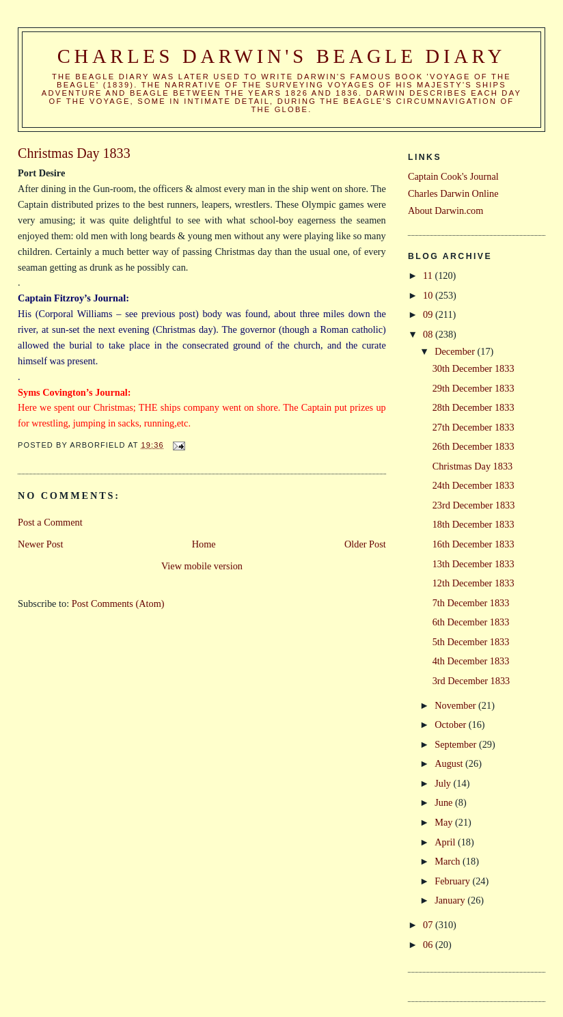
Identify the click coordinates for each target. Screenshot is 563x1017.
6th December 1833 (471, 621)
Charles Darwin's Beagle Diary (281, 56)
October (452, 724)
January (451, 900)
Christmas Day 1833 (472, 466)
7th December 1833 (471, 602)
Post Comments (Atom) (118, 603)
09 (429, 314)
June (445, 802)
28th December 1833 (473, 407)
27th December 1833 (473, 427)
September (457, 744)
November (456, 705)
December (456, 351)
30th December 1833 (473, 368)
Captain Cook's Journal (453, 176)
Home (204, 544)
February (453, 881)
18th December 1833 (473, 524)
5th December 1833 (471, 641)
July (444, 783)
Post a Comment (50, 522)
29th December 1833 (473, 388)
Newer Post (40, 544)
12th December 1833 (473, 583)
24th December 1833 (473, 485)
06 (429, 944)
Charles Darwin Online (453, 193)
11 (429, 275)
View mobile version (202, 565)
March (449, 861)
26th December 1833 (473, 446)
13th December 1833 (473, 563)
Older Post (365, 544)
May (445, 822)
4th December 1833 (471, 660)
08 (429, 334)
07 (429, 924)
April (446, 842)
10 (429, 295)
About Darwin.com (445, 210)
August (450, 763)
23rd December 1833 (473, 505)
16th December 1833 (473, 544)
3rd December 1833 (471, 680)
